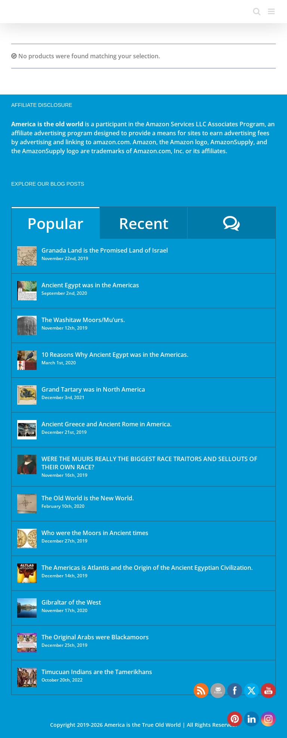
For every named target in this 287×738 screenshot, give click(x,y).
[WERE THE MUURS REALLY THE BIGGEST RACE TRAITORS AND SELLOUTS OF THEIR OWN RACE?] (27, 464)
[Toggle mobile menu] (272, 11)
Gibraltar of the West (71, 602)
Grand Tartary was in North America (93, 389)
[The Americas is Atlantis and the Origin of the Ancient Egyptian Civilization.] (27, 573)
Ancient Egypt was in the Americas (90, 285)
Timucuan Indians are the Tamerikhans (96, 672)
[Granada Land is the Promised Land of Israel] (27, 256)
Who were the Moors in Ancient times (94, 533)
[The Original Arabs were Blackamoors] (27, 642)
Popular (55, 223)
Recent (144, 223)
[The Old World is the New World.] (27, 503)
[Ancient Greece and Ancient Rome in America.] (27, 429)
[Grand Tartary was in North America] (27, 395)
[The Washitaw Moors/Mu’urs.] (27, 325)
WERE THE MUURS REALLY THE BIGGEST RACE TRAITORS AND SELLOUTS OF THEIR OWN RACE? (149, 463)
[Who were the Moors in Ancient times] (27, 538)
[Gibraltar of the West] (27, 608)
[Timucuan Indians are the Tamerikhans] (27, 677)
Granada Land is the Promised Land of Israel (104, 250)
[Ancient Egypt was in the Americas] (27, 290)
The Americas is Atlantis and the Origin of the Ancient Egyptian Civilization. (147, 567)
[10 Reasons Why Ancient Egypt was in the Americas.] (27, 360)
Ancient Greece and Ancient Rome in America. (106, 424)
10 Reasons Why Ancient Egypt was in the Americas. (114, 355)
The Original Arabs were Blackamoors (95, 637)
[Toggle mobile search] (256, 11)
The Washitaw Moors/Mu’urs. (83, 320)
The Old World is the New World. (87, 498)
